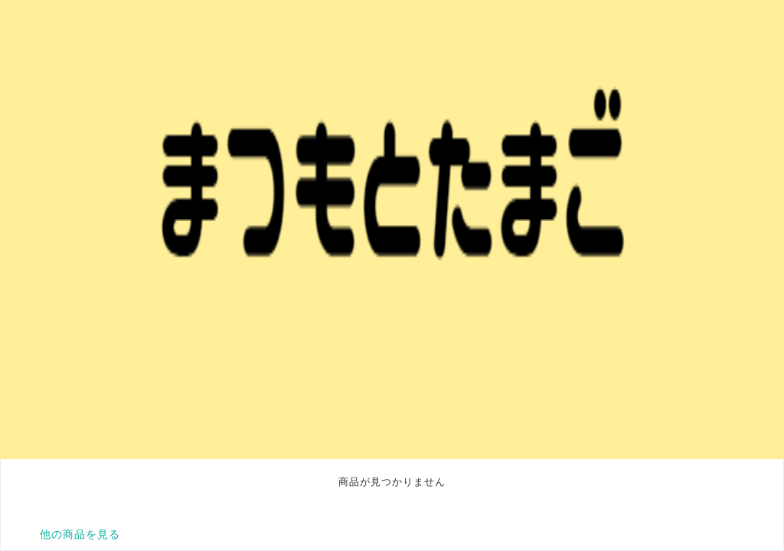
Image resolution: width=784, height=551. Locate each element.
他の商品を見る (80, 534)
